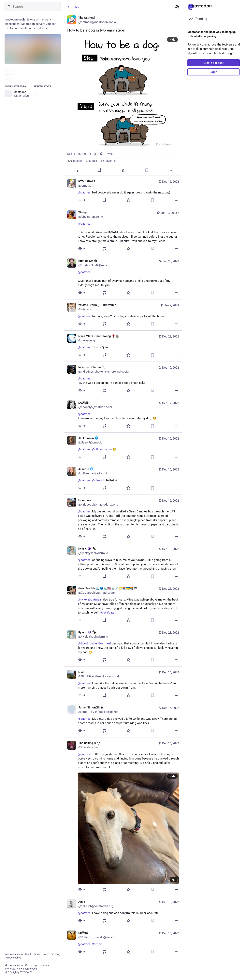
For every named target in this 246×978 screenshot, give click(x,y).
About (27, 954)
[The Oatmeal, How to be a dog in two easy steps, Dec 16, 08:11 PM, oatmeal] (123, 94)
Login (213, 72)
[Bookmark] (146, 170)
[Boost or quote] (99, 170)
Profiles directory (51, 954)
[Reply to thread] (82, 200)
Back (73, 7)
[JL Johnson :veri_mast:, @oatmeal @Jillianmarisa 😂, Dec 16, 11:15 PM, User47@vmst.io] (123, 448)
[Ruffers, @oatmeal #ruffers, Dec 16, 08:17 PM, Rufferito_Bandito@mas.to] (123, 942)
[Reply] (75, 170)
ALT (174, 880)
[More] (170, 170)
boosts (74, 161)
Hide (172, 39)
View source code (27, 968)
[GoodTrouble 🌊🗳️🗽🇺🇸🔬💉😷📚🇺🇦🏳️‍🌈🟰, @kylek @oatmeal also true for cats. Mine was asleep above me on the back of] (123, 605)
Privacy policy (13, 957)
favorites (108, 161)
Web (110, 153)
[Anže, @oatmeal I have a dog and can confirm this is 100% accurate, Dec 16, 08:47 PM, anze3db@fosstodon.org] (123, 911)
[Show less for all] (176, 7)
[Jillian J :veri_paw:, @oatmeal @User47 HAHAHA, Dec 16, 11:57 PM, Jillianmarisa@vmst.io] (123, 479)
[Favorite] (123, 170)
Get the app (31, 965)
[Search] (33, 6)
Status (36, 954)
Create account (213, 63)
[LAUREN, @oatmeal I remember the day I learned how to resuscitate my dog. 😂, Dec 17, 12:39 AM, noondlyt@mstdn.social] (123, 414)
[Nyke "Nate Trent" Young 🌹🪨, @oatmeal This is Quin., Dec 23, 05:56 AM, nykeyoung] (123, 346)
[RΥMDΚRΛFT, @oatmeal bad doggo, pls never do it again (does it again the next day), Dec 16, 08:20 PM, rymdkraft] (123, 191)
